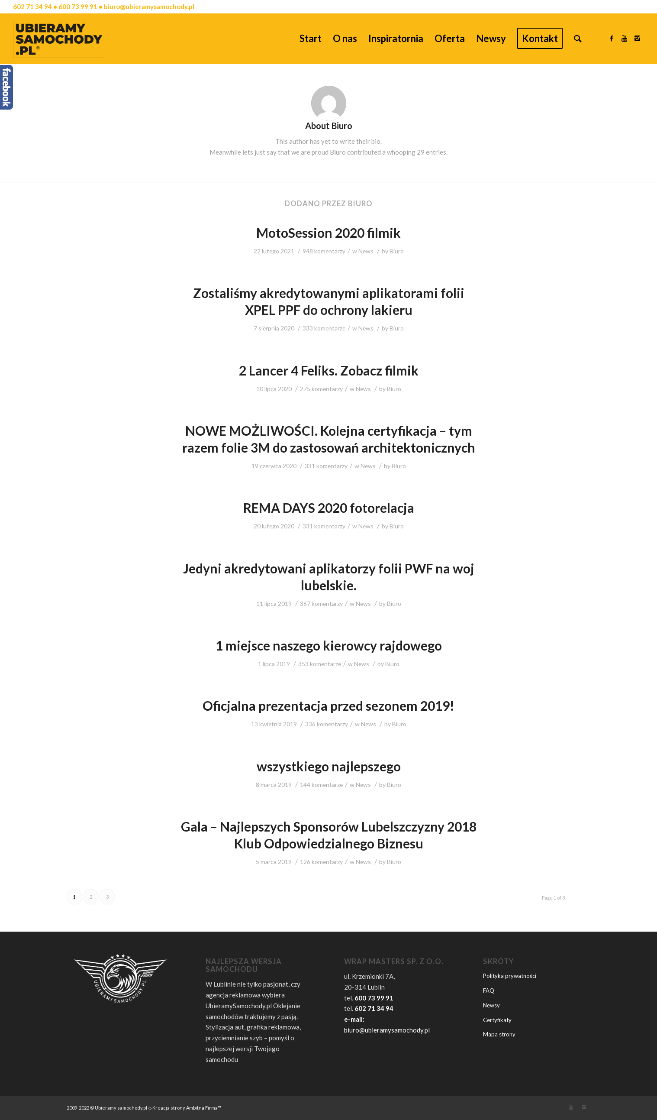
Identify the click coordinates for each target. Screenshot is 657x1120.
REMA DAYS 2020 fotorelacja (328, 507)
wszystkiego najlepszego (329, 766)
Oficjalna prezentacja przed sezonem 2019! (328, 705)
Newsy (491, 1005)
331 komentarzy (326, 465)
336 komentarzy (326, 724)
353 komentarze (319, 663)
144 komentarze (321, 784)
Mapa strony (499, 1034)
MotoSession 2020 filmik (328, 232)
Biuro (397, 251)
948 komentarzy (324, 251)
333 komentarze (324, 328)
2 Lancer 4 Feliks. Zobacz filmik (329, 370)
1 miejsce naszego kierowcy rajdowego (329, 645)
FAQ (488, 990)
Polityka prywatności (509, 975)
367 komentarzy (321, 603)
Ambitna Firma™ (203, 1107)
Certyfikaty (497, 1019)
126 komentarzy (321, 861)
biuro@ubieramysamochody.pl (387, 1030)
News (366, 251)
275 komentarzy (321, 388)
